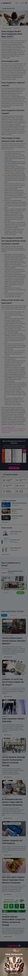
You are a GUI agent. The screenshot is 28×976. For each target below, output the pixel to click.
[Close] (26, 949)
